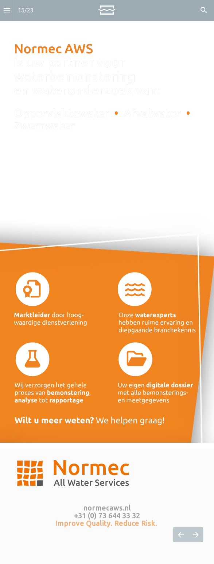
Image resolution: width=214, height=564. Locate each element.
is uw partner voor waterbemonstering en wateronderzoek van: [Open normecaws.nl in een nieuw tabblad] (89, 69)
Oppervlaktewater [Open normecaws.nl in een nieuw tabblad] (64, 113)
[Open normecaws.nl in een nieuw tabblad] (119, 113)
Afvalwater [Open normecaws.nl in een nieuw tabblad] (153, 113)
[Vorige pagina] (180, 534)
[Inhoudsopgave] (7, 10)
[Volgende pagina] (195, 534)
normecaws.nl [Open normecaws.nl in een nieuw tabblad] (107, 506)
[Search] (204, 10)
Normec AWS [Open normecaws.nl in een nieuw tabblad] (53, 48)
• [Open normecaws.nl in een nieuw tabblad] (116, 113)
